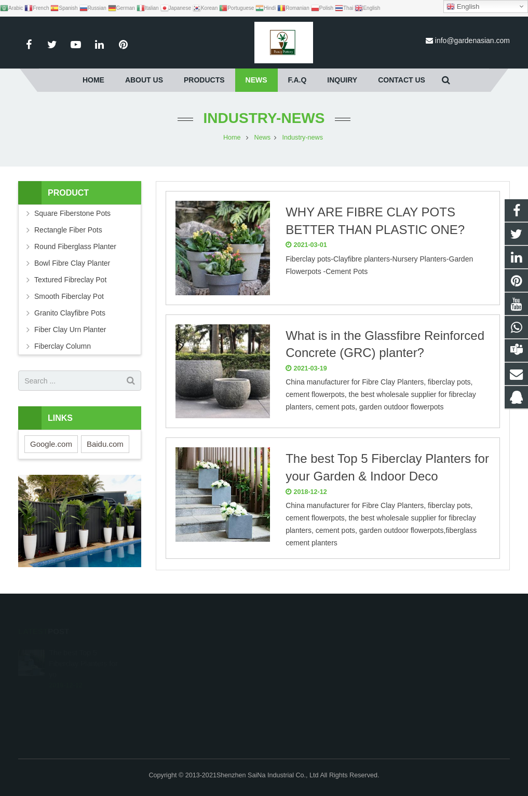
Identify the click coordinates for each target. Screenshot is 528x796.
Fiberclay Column (62, 346)
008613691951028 (309, 666)
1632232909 (301, 651)
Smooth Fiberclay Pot (69, 296)
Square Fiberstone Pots (72, 213)
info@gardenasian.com (472, 40)
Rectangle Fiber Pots (68, 230)
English (462, 7)
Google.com (51, 444)
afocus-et (295, 696)
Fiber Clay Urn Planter (70, 329)
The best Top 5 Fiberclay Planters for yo (83, 650)
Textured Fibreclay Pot (70, 280)
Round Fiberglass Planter (75, 246)
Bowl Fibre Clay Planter (72, 263)
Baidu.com (105, 444)
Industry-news (264, 118)
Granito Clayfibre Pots (69, 313)
